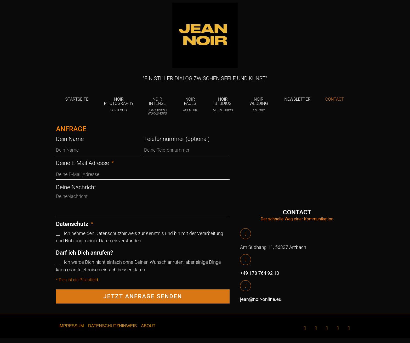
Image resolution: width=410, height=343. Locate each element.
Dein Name (70, 139)
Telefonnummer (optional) (177, 139)
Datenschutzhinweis (116, 233)
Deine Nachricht (76, 187)
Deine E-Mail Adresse (83, 163)
